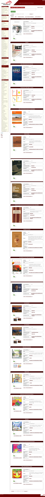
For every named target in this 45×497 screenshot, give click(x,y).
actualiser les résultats (40, 7)
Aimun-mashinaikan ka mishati (17, 363)
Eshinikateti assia (4, 124)
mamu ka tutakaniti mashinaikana (4, 66)
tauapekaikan (3, 110)
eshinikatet (12, 16)
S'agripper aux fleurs (26, 229)
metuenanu (3, 107)
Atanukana (3, 91)
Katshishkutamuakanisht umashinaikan (4, 40)
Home (1, 134)
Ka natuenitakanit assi (4, 118)
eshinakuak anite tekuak (21, 16)
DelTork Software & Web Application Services (41, 496)
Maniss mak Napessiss (4, 76)
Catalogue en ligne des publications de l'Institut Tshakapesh (26, 3)
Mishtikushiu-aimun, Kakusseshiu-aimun (4, 18)
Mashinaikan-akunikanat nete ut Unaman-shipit (5, 75)
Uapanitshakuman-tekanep (34, 289)
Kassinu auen (33, 74)
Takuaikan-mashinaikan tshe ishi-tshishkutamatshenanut (5, 47)
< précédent (12, 491)
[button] (12, 7)
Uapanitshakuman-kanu (5, 25)
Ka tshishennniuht (33, 167)
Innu (2, 19)
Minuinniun (3, 121)
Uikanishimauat (4, 94)
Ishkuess (3, 97)
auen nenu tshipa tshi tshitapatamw (29, 16)
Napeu (2, 104)
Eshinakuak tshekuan (4, 98)
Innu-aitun (3, 92)
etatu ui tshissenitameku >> (28, 33)
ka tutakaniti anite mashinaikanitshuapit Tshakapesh (35, 360)
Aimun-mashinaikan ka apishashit (17, 457)
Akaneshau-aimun (4, 16)
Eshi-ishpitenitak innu (4, 129)
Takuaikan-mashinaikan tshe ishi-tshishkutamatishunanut (5, 46)
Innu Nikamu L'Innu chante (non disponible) (27, 257)
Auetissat (33, 96)
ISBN (15, 16)
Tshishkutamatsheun (4, 93)
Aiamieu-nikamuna (4, 90)
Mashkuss (3, 77)
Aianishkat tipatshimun (4, 67)
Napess (3, 99)
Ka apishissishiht (31, 121)
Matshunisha (3, 128)
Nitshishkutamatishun (4, 71)
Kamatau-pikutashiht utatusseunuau (4, 87)
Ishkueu (3, 96)
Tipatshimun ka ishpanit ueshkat (5, 102)
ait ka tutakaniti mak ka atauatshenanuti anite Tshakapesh (35, 247)
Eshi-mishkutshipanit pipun (4, 120)
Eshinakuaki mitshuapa (5, 100)
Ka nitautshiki (3, 116)
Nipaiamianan (3, 111)
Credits (2, 137)
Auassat (3, 31)
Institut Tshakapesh (6, 494)
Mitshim (3, 112)
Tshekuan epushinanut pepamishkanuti (4, 127)
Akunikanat (3, 114)
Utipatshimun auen (4, 55)
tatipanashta (12, 15)
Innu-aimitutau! (17, 317)
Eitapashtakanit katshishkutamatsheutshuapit (26, 441)
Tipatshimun (3, 54)
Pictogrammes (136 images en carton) (26, 87)
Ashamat (26, 42)
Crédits (2, 135)
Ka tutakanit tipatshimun (4, 56)
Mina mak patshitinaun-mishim (27, 466)
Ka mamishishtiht (34, 51)
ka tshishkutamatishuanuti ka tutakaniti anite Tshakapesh (36, 124)
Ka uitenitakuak (4, 105)
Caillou (2, 68)
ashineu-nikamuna (4, 41)
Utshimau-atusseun (4, 117)
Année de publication (37, 16)
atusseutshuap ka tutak (4, 58)
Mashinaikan (32, 26)
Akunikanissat (33, 95)
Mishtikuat (3, 85)
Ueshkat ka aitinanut (4, 83)
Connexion (43, 0)
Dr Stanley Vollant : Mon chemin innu (27, 18)
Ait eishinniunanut (4, 106)
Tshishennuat (3, 82)
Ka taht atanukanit (4, 113)
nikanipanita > (26, 491)
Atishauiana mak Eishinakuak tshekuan (26, 394)
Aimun (3, 108)
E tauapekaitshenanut (4, 51)
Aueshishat (3, 84)
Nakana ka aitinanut (4, 125)
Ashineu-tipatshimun (4, 53)
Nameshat (26, 419)
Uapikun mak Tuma (4, 78)
